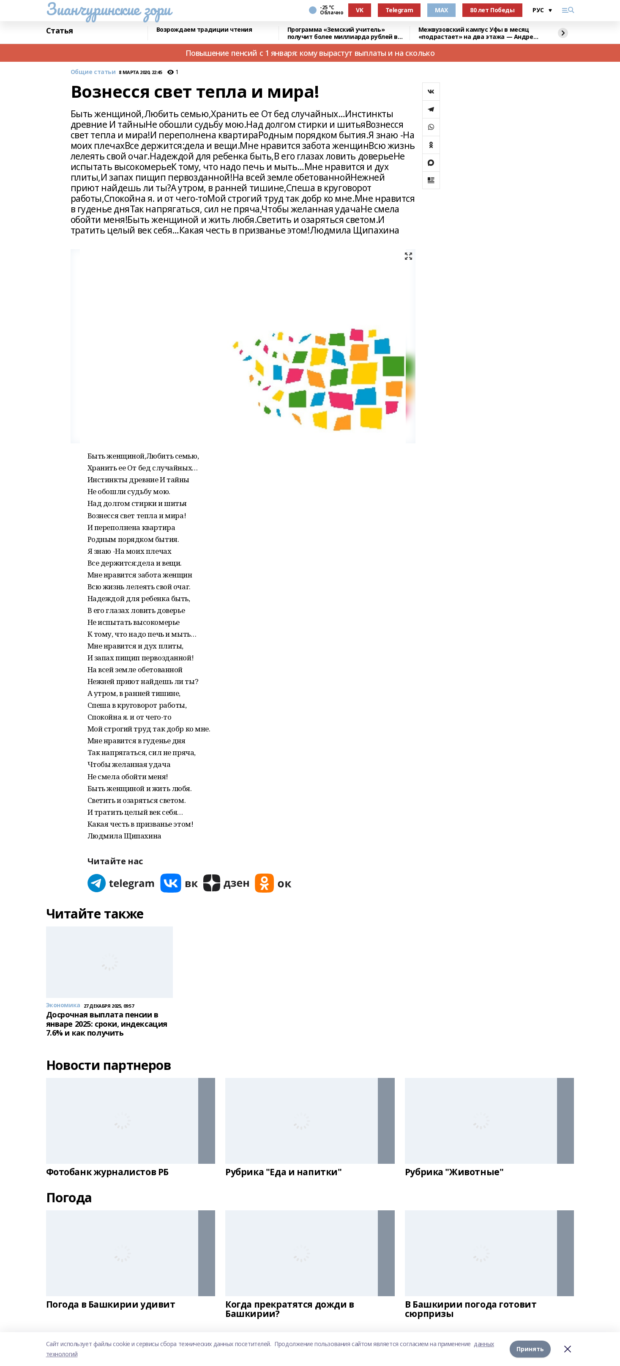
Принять (530, 1349)
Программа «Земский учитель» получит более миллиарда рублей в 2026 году (342, 33)
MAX (441, 10)
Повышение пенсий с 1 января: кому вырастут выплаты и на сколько (310, 53)
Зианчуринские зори (108, 9)
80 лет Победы (492, 10)
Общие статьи (93, 72)
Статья (59, 31)
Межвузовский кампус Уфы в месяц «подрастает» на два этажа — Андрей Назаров (478, 33)
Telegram (399, 10)
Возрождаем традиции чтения (204, 29)
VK (359, 10)
